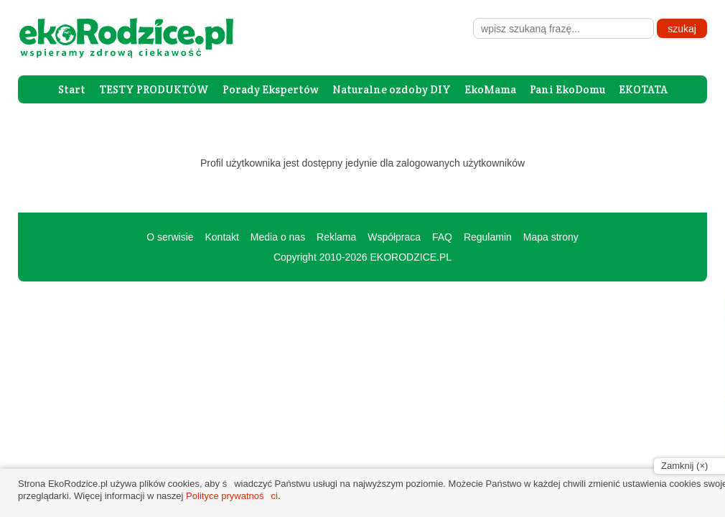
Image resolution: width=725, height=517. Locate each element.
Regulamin (488, 237)
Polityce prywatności (232, 495)
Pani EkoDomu (567, 89)
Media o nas (278, 237)
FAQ (442, 237)
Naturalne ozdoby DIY (391, 89)
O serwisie (169, 237)
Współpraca (394, 237)
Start (71, 89)
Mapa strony (551, 237)
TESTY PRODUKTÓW (154, 89)
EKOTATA (643, 89)
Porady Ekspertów (271, 89)
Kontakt (221, 237)
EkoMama (490, 89)
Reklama (336, 237)
